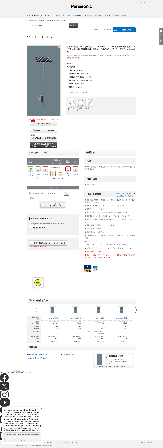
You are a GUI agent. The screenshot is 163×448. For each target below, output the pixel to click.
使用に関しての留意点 (126, 193)
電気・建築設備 (31, 20)
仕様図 (68, 174)
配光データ (34, 198)
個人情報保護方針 (49, 442)
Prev (36, 310)
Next (136, 310)
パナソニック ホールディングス (67, 442)
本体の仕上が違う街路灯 (37, 358)
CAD (53, 179)
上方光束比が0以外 (69, 354)
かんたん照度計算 (40, 122)
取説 (75, 174)
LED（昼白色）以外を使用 (37, 354)
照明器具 (41, 20)
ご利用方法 (106, 29)
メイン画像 (31, 174)
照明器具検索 (51, 20)
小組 (38, 174)
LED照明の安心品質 (125, 196)
